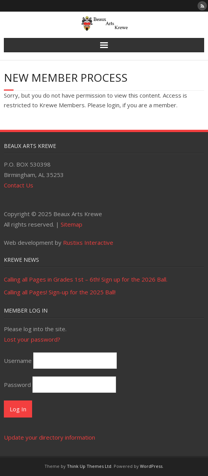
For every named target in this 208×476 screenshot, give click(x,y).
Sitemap (71, 224)
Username (18, 360)
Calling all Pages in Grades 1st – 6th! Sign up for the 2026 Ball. (85, 279)
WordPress (151, 466)
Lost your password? (32, 339)
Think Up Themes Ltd (89, 466)
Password (17, 384)
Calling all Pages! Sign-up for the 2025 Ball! (60, 292)
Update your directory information (49, 437)
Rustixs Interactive (88, 242)
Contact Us (18, 185)
